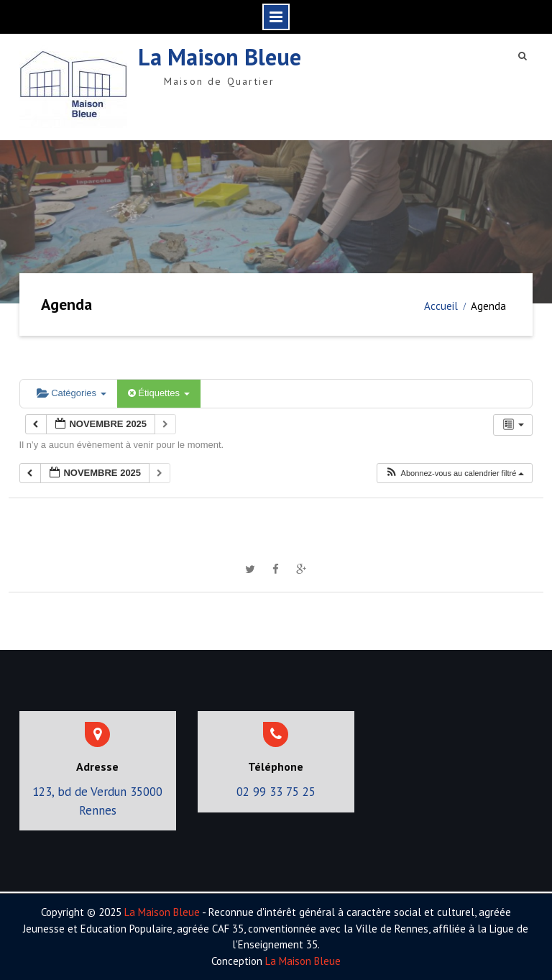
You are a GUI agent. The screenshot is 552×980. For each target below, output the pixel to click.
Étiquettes (159, 393)
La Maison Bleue (219, 57)
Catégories (71, 393)
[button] (454, 473)
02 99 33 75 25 (276, 792)
